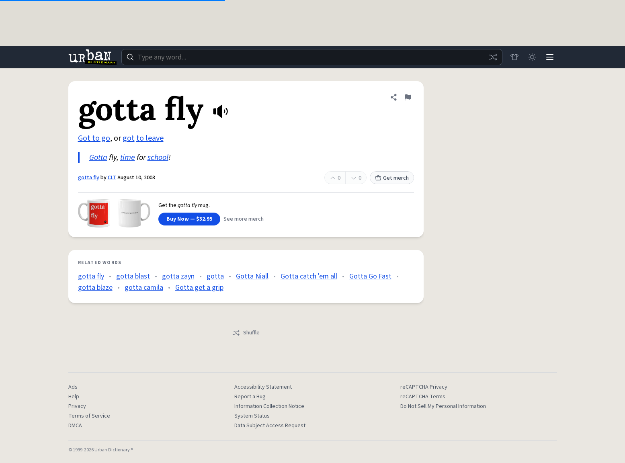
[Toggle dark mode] (532, 57)
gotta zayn (178, 276)
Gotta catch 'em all (309, 276)
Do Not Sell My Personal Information (443, 406)
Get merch (392, 178)
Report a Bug (250, 397)
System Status (252, 416)
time (127, 157)
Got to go (94, 138)
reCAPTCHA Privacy (423, 387)
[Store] (514, 57)
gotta (215, 276)
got (129, 138)
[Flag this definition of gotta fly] (407, 97)
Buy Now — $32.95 (189, 219)
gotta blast (133, 276)
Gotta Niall (252, 276)
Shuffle (246, 333)
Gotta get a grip (199, 288)
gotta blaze (95, 288)
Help (73, 397)
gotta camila (144, 288)
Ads (73, 387)
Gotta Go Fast (370, 276)
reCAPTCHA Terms (422, 397)
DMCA (75, 426)
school (158, 157)
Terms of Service (89, 416)
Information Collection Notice (269, 406)
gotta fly (88, 178)
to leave (150, 138)
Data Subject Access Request (269, 426)
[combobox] (311, 57)
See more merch (243, 219)
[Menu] (550, 57)
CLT (112, 178)
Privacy (77, 406)
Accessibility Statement (263, 387)
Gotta (98, 157)
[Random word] (493, 57)
